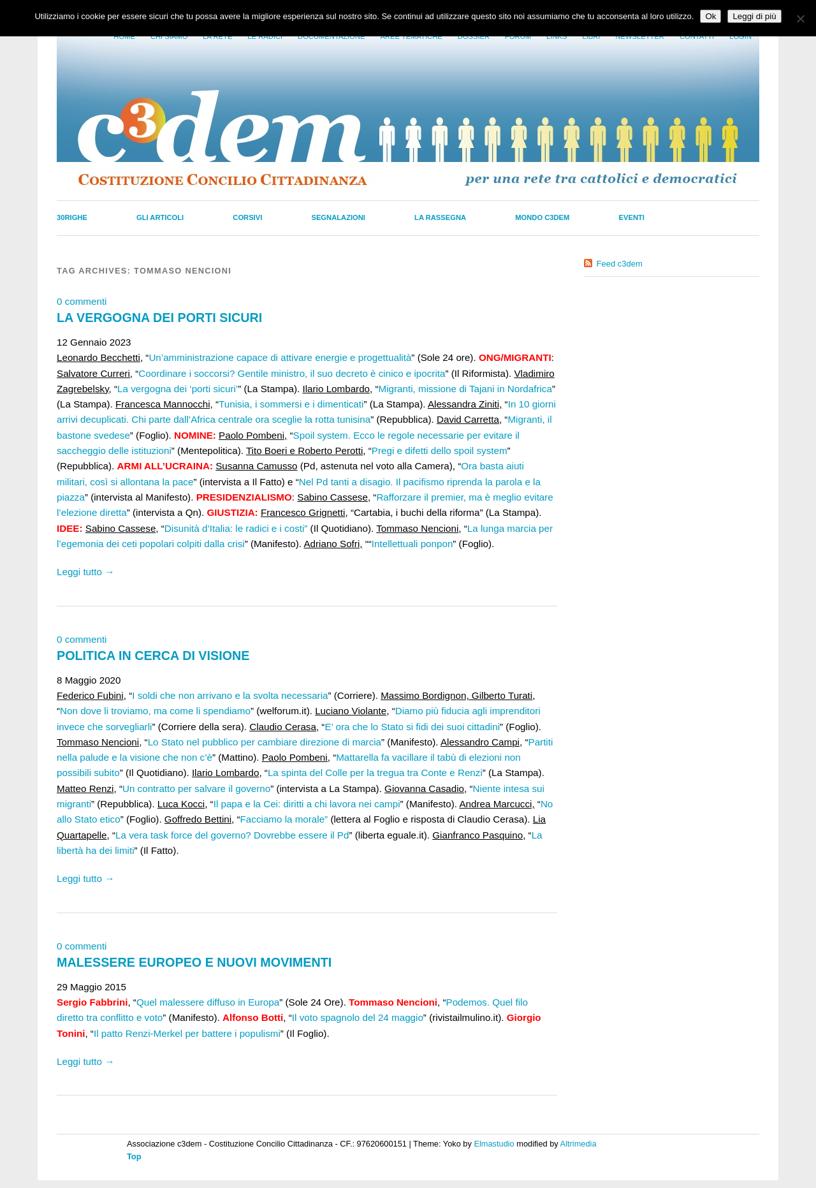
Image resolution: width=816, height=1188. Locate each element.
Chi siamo (168, 36)
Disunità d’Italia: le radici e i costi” (236, 528)
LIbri (591, 36)
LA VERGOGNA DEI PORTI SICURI (159, 318)
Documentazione (331, 36)
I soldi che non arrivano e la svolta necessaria (230, 695)
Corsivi (247, 217)
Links (556, 36)
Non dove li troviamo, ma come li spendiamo (155, 710)
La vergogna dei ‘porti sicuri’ (177, 388)
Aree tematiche (411, 36)
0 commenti (82, 301)
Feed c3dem (620, 263)
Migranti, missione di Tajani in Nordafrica (465, 388)
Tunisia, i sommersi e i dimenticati (291, 404)
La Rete (217, 36)
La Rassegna (440, 217)
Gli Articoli (160, 217)
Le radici (264, 36)
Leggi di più (754, 16)
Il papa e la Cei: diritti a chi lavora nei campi (307, 803)
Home (124, 36)
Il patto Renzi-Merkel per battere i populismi (187, 1033)
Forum (518, 36)
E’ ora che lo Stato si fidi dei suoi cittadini (412, 726)
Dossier (474, 36)
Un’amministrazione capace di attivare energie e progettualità (280, 357)
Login (740, 36)
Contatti (697, 36)
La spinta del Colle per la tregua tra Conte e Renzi (375, 772)
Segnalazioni (338, 217)
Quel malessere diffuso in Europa (207, 1002)
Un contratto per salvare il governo (196, 788)
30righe (72, 217)
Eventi (632, 217)
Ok (710, 16)
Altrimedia (578, 1143)
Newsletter (639, 36)
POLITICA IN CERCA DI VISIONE (153, 656)
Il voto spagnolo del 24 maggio (357, 1017)
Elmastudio (494, 1143)
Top (134, 1156)
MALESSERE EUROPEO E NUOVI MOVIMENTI (194, 962)
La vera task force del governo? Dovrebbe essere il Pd (232, 835)
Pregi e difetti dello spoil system (439, 450)
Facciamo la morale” (284, 819)
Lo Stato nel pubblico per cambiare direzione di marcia (264, 742)
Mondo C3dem (542, 217)
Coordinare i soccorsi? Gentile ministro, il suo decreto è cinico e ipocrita (291, 373)
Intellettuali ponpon (412, 543)
